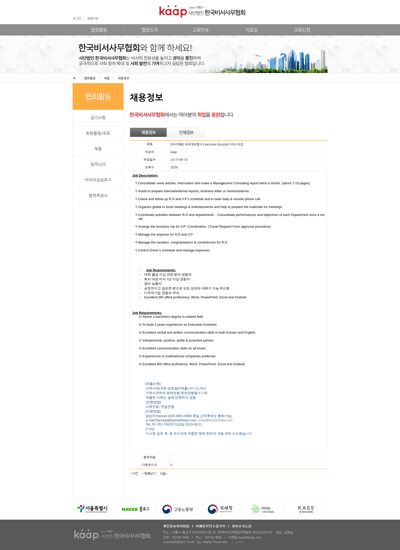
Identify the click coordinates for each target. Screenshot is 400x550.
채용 (98, 149)
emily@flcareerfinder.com (215, 420)
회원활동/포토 (98, 133)
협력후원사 (98, 195)
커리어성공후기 (98, 180)
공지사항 (98, 118)
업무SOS (98, 164)
